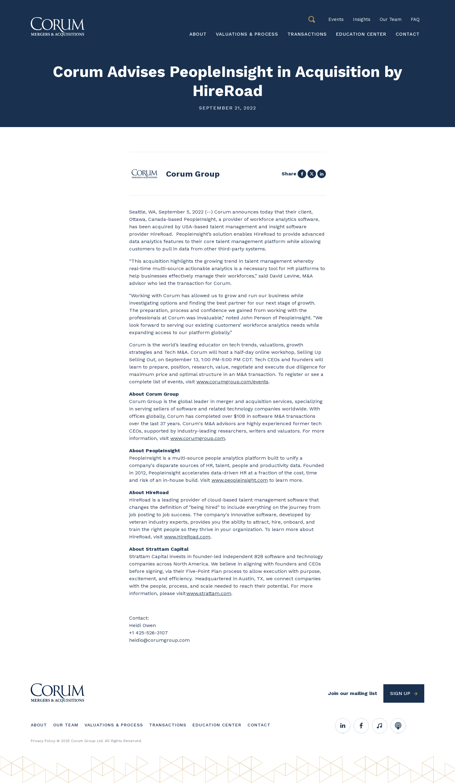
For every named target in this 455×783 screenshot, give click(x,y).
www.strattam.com (208, 593)
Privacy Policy (43, 741)
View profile (174, 173)
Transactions (307, 34)
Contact (408, 34)
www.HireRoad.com (187, 537)
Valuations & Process (247, 34)
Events (336, 19)
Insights (361, 19)
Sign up (400, 693)
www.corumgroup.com (197, 438)
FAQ (415, 19)
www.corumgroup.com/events (232, 382)
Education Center (361, 34)
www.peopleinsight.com (240, 480)
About (198, 34)
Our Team (391, 19)
